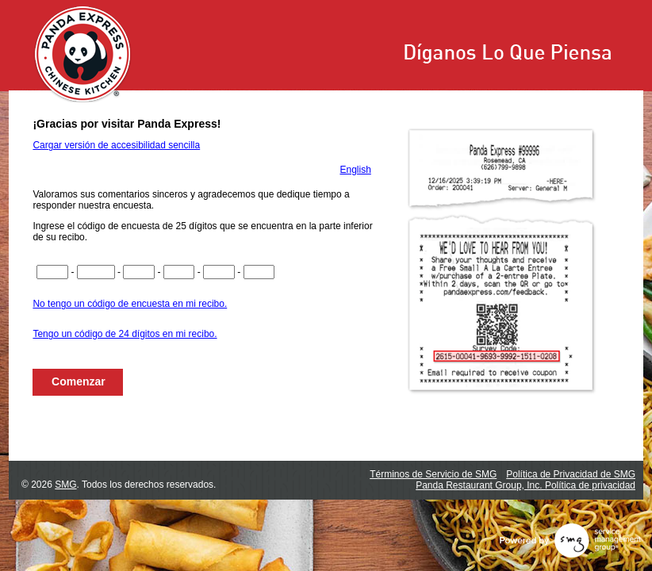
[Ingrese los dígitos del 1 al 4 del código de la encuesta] (52, 272)
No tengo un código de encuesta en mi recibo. (130, 303)
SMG (65, 484)
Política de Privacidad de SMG (570, 474)
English (354, 169)
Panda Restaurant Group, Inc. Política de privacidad (525, 485)
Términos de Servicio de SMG (433, 474)
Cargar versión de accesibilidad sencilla (116, 145)
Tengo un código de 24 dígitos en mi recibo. (125, 333)
